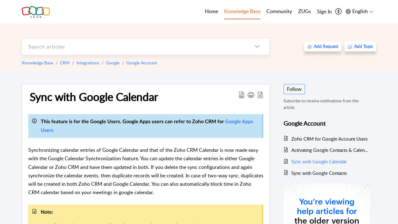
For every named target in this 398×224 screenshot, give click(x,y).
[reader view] (260, 95)
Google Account (141, 63)
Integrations (87, 63)
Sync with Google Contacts (319, 173)
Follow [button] (294, 89)
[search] (133, 46)
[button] (251, 95)
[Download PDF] (241, 95)
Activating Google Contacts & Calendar (330, 150)
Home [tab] (211, 11)
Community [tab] (279, 11)
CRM (65, 63)
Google (112, 63)
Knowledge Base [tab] (242, 11)
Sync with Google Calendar (94, 97)
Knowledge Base (37, 63)
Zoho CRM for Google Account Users (329, 139)
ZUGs (304, 11)
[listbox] (257, 46)
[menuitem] (324, 12)
